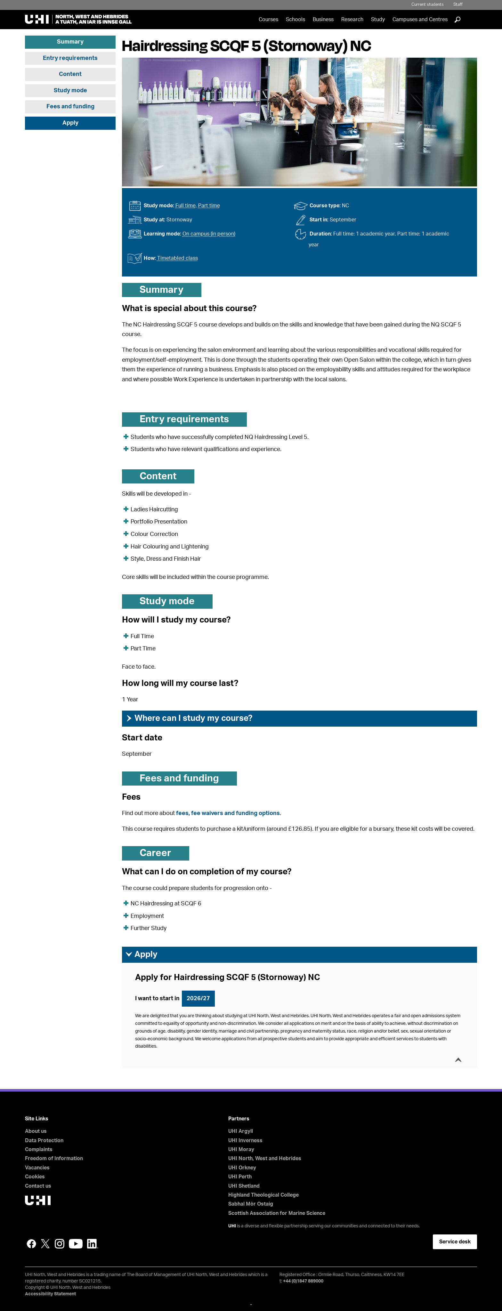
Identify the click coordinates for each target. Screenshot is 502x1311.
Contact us (38, 1186)
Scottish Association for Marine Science (276, 1213)
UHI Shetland (244, 1186)
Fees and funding (70, 107)
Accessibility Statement (50, 1294)
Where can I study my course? (188, 718)
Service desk (455, 1241)
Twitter (45, 1244)
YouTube (76, 1244)
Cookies (35, 1176)
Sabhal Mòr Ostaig (250, 1204)
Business (323, 19)
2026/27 (198, 999)
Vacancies (37, 1167)
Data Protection (44, 1140)
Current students (427, 5)
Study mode (70, 91)
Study (378, 19)
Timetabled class (177, 258)
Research (352, 19)
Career (155, 853)
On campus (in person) (208, 233)
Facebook (31, 1244)
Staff (458, 5)
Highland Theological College (263, 1195)
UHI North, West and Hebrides (264, 1158)
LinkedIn (92, 1244)
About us (36, 1131)
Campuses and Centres (420, 19)
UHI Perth (240, 1176)
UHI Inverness (245, 1140)
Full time (185, 205)
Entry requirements (70, 58)
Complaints (39, 1149)
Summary (70, 42)
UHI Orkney (242, 1167)
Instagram (59, 1244)
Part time (209, 205)
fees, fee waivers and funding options (228, 813)
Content (70, 74)
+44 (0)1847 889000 (303, 1281)
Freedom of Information (54, 1158)
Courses (268, 19)
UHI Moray (241, 1149)
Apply (70, 123)
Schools (295, 19)
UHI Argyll (240, 1131)
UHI (232, 1226)
